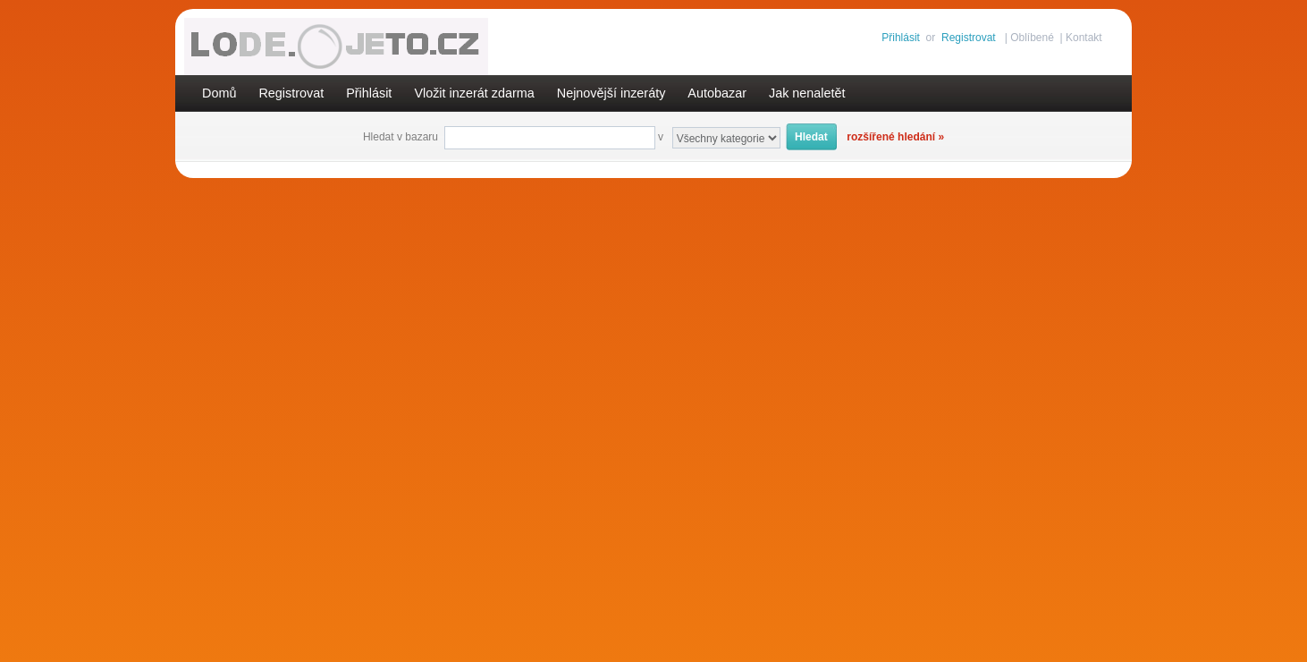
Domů (219, 93)
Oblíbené (1032, 37)
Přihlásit (900, 37)
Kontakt (1084, 37)
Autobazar (716, 93)
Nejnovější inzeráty (611, 93)
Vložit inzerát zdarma (474, 93)
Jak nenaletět (807, 93)
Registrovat (968, 37)
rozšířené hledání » (895, 137)
